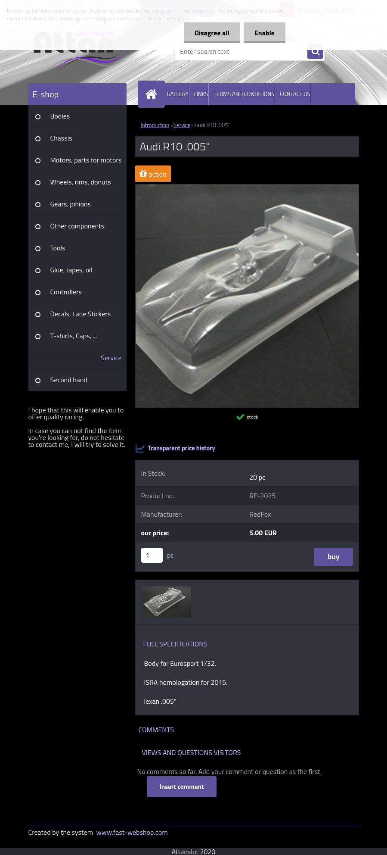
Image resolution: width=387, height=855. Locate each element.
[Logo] (87, 51)
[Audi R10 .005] (247, 188)
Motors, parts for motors (86, 160)
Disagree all (212, 33)
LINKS (201, 94)
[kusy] (152, 555)
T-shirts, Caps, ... (74, 336)
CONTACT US (295, 94)
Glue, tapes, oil (71, 270)
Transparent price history (175, 448)
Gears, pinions (70, 204)
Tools (57, 248)
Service (111, 358)
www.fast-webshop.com (132, 832)
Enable (264, 33)
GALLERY (178, 94)
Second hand (68, 379)
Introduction (155, 125)
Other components (77, 226)
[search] (315, 52)
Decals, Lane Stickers (80, 314)
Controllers (66, 292)
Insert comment (182, 787)
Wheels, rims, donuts (80, 182)
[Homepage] (153, 94)
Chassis (61, 138)
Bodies (60, 116)
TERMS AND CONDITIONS (244, 94)
